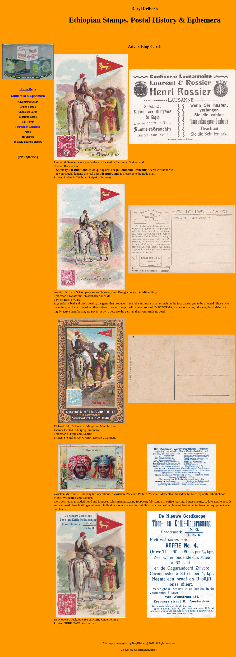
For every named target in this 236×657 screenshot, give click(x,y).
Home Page (27, 89)
